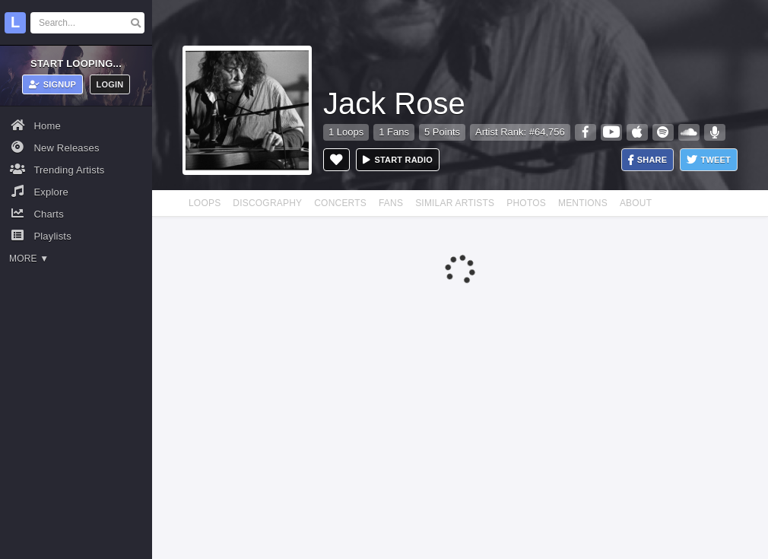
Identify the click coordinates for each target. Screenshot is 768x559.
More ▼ (29, 258)
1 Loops (345, 132)
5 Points (442, 132)
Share (648, 160)
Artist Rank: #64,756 (520, 132)
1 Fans (394, 132)
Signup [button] (53, 84)
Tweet (709, 160)
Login (110, 84)
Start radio (398, 159)
